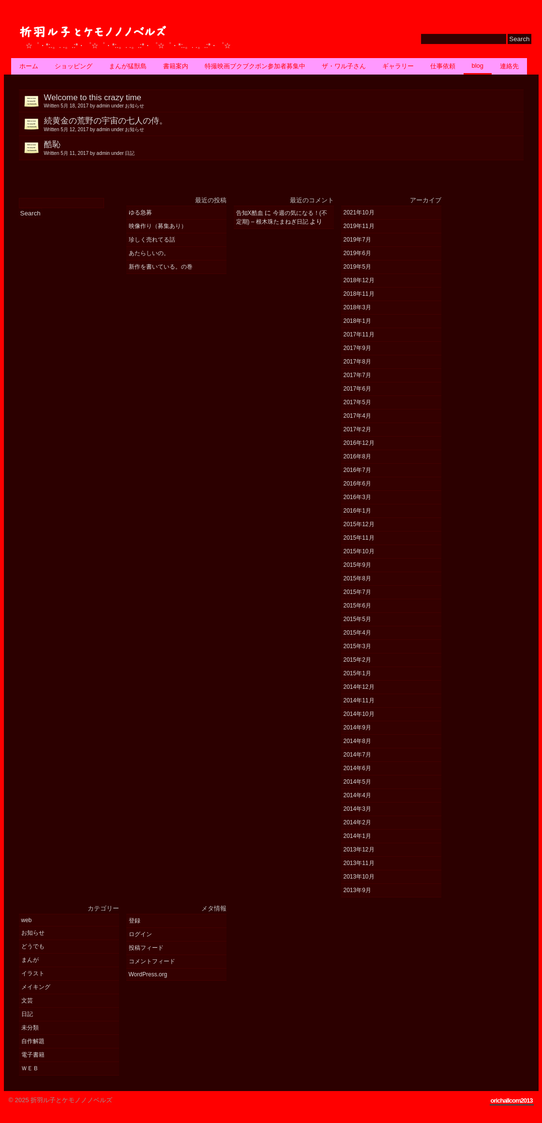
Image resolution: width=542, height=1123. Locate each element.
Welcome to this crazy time (284, 101)
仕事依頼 (442, 66)
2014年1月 (357, 836)
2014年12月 (359, 686)
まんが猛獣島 (128, 66)
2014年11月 (359, 700)
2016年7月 (357, 470)
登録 (134, 920)
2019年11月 (359, 226)
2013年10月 (359, 876)
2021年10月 (359, 212)
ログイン (140, 934)
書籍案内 (175, 66)
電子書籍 (33, 1054)
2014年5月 (357, 781)
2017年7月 (357, 375)
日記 (27, 1014)
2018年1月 (357, 321)
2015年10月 (359, 551)
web (26, 920)
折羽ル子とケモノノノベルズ (92, 32)
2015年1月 (357, 673)
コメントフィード (152, 961)
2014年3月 (357, 808)
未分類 (30, 1027)
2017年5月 (357, 402)
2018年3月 (357, 307)
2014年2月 (357, 822)
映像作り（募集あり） (158, 226)
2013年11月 (359, 863)
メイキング (35, 987)
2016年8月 (357, 456)
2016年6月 (357, 483)
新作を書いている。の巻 (161, 266)
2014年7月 (357, 754)
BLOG (478, 65)
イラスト (33, 973)
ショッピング (73, 66)
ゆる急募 (140, 212)
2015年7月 (357, 592)
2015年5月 (357, 619)
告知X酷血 (249, 213)
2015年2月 (357, 659)
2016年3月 (357, 497)
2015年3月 (357, 646)
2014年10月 (359, 714)
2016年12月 (359, 443)
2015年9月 (357, 565)
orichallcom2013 (512, 1100)
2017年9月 (357, 348)
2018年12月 (359, 280)
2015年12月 (359, 524)
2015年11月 (359, 537)
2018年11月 (359, 293)
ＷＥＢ (30, 1068)
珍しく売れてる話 (152, 239)
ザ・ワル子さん (344, 66)
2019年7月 (357, 239)
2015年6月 (357, 605)
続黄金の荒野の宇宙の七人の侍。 (284, 124)
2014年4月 (357, 795)
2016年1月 (357, 510)
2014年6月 (357, 768)
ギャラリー (398, 66)
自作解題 (33, 1041)
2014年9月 (357, 727)
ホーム (28, 66)
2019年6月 (357, 253)
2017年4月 (357, 415)
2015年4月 (357, 632)
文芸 (27, 1000)
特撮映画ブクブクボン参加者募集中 (255, 66)
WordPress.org (148, 974)
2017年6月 (357, 388)
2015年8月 (357, 578)
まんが (30, 959)
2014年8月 (357, 741)
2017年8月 (357, 361)
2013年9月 (357, 890)
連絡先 (509, 66)
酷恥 (284, 148)
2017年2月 (357, 429)
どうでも (33, 946)
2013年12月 (359, 849)
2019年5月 (357, 266)
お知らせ (33, 932)
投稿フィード (146, 947)
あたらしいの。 (149, 253)
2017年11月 (359, 334)
